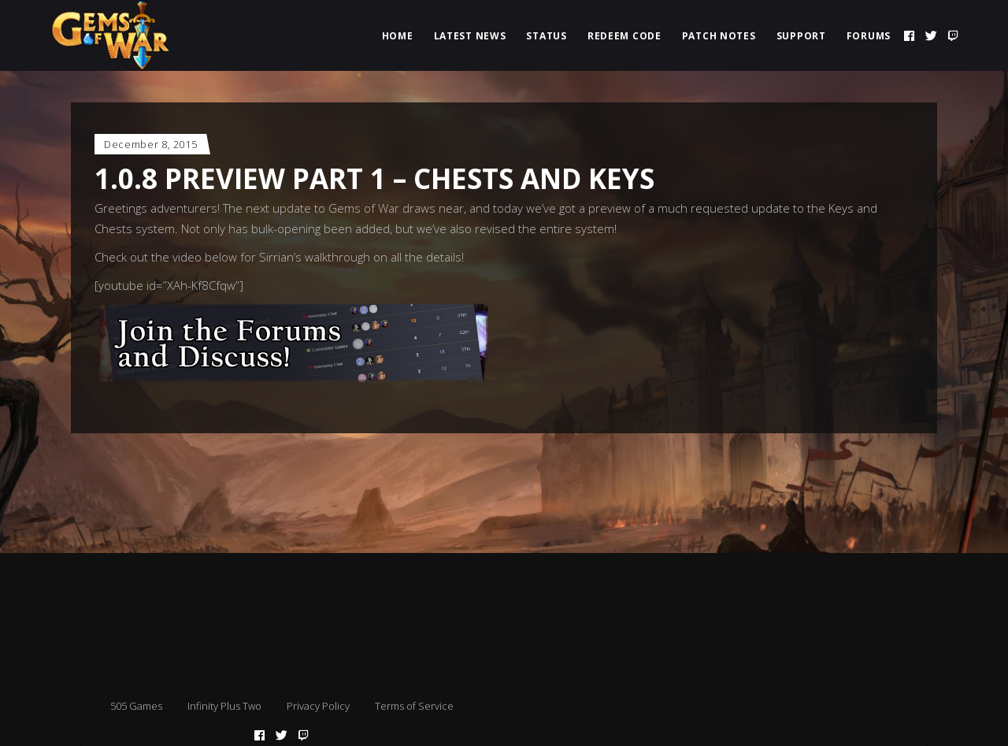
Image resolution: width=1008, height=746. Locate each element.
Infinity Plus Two (224, 706)
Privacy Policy (318, 706)
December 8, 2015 (150, 144)
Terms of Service (414, 706)
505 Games (136, 706)
